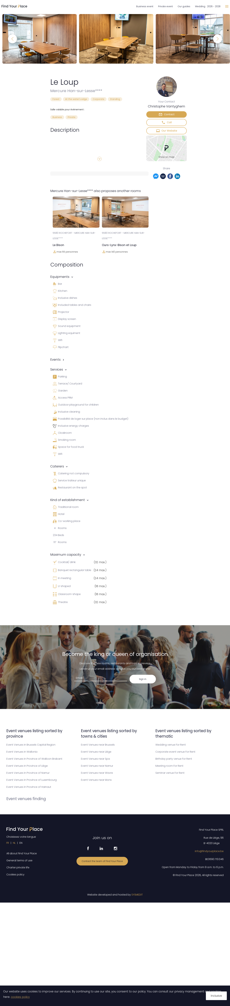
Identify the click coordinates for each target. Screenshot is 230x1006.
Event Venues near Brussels (98, 745)
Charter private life (17, 867)
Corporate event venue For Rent (175, 752)
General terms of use (19, 860)
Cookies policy (15, 874)
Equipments (59, 276)
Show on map (167, 157)
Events (55, 359)
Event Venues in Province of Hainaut (28, 787)
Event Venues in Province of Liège (27, 766)
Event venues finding (26, 798)
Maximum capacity (65, 554)
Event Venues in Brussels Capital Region (30, 745)
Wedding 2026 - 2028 (207, 6)
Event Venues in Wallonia (21, 752)
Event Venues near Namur (97, 766)
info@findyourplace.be (209, 851)
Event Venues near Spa (95, 759)
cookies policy (20, 997)
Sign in (142, 679)
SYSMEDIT (137, 894)
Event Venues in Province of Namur (28, 773)
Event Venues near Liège (96, 752)
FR (7, 843)
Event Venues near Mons (96, 780)
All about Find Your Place (21, 853)
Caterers (57, 466)
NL (14, 843)
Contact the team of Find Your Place (102, 861)
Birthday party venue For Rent (173, 759)
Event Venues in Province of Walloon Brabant (34, 759)
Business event (144, 6)
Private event (165, 6)
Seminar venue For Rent (169, 773)
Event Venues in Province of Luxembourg (31, 780)
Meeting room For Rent (169, 766)
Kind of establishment (67, 500)
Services (56, 369)
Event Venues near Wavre (97, 773)
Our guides (184, 6)
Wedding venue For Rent (170, 745)
